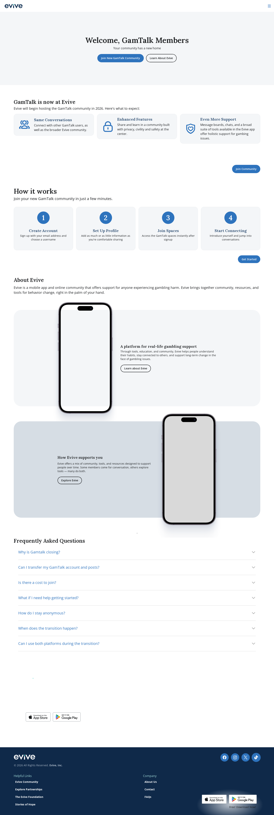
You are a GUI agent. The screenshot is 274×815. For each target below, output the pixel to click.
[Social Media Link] (18, 778)
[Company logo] (20, 6)
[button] (38, 727)
